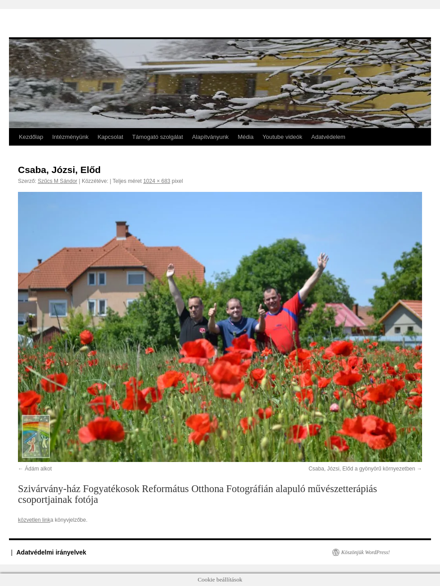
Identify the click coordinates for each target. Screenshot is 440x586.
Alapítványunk (210, 136)
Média (245, 136)
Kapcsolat (110, 136)
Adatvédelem (328, 136)
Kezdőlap (31, 136)
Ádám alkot (38, 469)
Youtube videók (282, 136)
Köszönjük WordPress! (365, 552)
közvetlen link (34, 520)
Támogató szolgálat (157, 136)
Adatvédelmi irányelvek (52, 552)
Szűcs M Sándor (57, 181)
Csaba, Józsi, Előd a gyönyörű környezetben (361, 469)
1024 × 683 (156, 181)
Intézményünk (70, 136)
